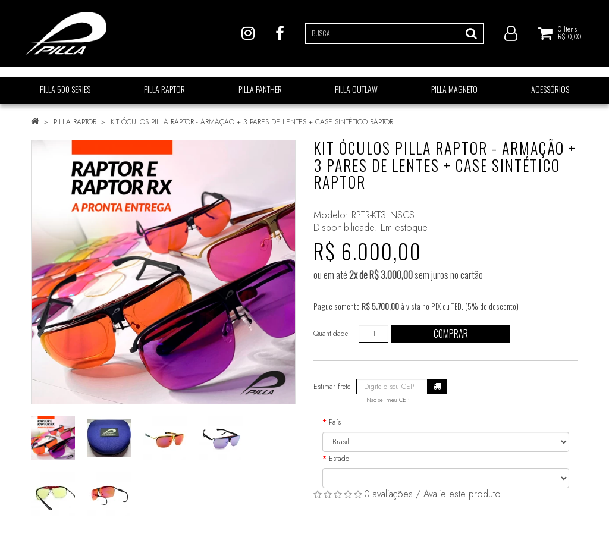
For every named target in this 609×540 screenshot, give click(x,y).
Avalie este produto (462, 494)
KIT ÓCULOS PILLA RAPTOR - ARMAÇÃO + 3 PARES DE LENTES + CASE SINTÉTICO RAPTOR (252, 122)
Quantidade (330, 333)
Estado (339, 458)
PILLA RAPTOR (75, 122)
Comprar (451, 333)
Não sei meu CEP (387, 400)
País (335, 422)
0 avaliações (388, 494)
